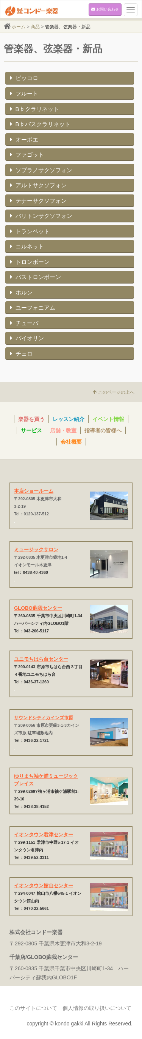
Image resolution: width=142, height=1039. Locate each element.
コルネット (26, 246)
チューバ (23, 323)
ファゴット (26, 154)
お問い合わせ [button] (105, 9)
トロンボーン (29, 262)
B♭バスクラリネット (39, 124)
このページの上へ (113, 392)
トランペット (29, 231)
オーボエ (23, 139)
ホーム (18, 26)
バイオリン (26, 338)
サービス (31, 430)
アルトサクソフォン (37, 185)
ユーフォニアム (31, 307)
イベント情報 (108, 419)
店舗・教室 (63, 430)
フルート (23, 93)
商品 (35, 26)
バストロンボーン (34, 277)
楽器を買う (31, 419)
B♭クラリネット (33, 109)
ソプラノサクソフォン (40, 170)
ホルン (20, 292)
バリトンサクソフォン (40, 216)
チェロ (20, 353)
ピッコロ (23, 78)
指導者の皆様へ (103, 430)
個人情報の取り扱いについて (96, 1008)
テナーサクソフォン (37, 200)
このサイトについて (33, 1008)
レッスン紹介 (68, 419)
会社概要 (71, 442)
